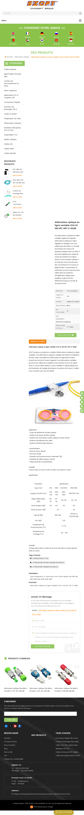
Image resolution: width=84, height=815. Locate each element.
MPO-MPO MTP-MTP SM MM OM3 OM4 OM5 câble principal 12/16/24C (19, 182)
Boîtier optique (10, 140)
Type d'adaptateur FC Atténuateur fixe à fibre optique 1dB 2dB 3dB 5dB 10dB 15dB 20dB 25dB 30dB (54, 578)
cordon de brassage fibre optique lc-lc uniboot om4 (68, 742)
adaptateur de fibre (12, 119)
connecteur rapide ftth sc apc (67, 739)
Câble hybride (10, 154)
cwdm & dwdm (10, 114)
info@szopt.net (24, 784)
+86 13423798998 (27, 772)
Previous (75, 659)
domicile (7, 739)
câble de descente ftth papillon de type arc (68, 753)
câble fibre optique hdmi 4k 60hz (68, 756)
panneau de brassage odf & (10, 109)
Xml (5, 756)
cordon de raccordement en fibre (11, 84)
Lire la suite (17, 176)
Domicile (9, 58)
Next (78, 659)
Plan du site (8, 753)
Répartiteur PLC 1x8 (62, 749)
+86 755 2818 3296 (23, 770)
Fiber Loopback (10, 91)
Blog (5, 749)
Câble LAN (8, 145)
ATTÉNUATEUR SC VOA (40, 559)
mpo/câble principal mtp (12, 76)
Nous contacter (65, 336)
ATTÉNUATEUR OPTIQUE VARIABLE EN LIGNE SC (48, 563)
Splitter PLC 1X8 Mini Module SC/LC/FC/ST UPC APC (18, 214)
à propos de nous (10, 742)
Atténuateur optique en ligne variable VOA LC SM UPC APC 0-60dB (54, 586)
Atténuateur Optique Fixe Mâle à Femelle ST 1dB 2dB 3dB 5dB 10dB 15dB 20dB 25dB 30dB (66, 690)
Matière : (54, 613)
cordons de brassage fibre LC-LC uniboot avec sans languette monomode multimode (18, 193)
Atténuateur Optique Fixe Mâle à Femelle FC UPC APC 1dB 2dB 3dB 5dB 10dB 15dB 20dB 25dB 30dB (15, 690)
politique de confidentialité (13, 760)
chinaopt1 (21, 786)
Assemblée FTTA (10, 135)
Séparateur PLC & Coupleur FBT (11, 97)
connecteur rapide (12, 103)
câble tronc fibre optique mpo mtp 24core (68, 746)
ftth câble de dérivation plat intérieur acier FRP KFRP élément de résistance (18, 171)
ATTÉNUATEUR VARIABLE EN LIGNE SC (45, 567)
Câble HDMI (9, 149)
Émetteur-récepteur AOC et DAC (12, 129)
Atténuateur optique (12, 124)
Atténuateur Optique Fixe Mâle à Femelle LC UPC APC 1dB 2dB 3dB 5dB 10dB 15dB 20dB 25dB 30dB (40, 690)
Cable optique (10, 70)
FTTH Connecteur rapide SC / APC (18, 204)
